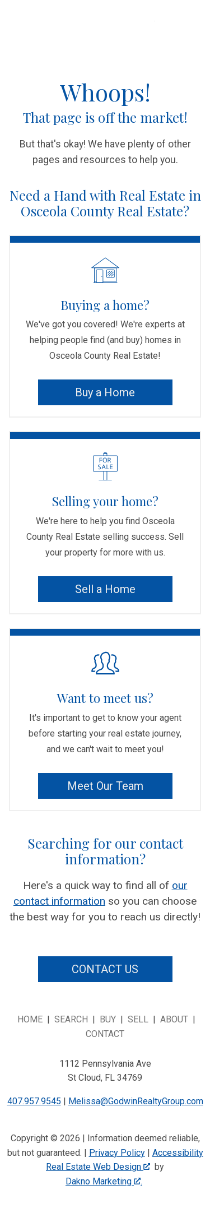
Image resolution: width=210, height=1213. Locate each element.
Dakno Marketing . (104, 1181)
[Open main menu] (168, 34)
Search (71, 1019)
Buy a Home (105, 392)
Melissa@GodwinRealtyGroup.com (135, 1101)
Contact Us (105, 969)
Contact (105, 1034)
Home (30, 1019)
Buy (108, 1019)
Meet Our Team (105, 786)
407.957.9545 (34, 1101)
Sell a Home (105, 589)
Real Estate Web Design (98, 1166)
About (174, 1019)
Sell (138, 1019)
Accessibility (177, 1152)
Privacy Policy (117, 1152)
